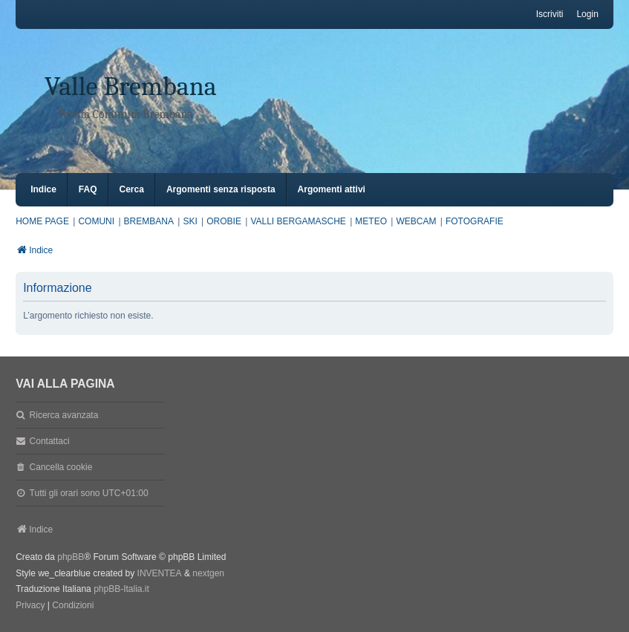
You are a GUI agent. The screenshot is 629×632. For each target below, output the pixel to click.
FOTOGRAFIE (474, 221)
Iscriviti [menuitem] (550, 14)
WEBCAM (416, 221)
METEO (371, 221)
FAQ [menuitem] (88, 189)
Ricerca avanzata (64, 415)
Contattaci (50, 441)
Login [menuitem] (587, 14)
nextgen (208, 573)
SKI (190, 221)
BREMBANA (149, 221)
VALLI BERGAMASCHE (297, 221)
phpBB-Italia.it (121, 589)
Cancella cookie (61, 467)
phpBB (70, 557)
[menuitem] (30, 606)
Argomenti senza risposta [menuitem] (221, 189)
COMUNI (96, 221)
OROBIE (223, 221)
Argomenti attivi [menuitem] (331, 189)
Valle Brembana (131, 86)
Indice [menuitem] (43, 189)
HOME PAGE (42, 221)
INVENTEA (159, 573)
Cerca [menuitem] (132, 189)
